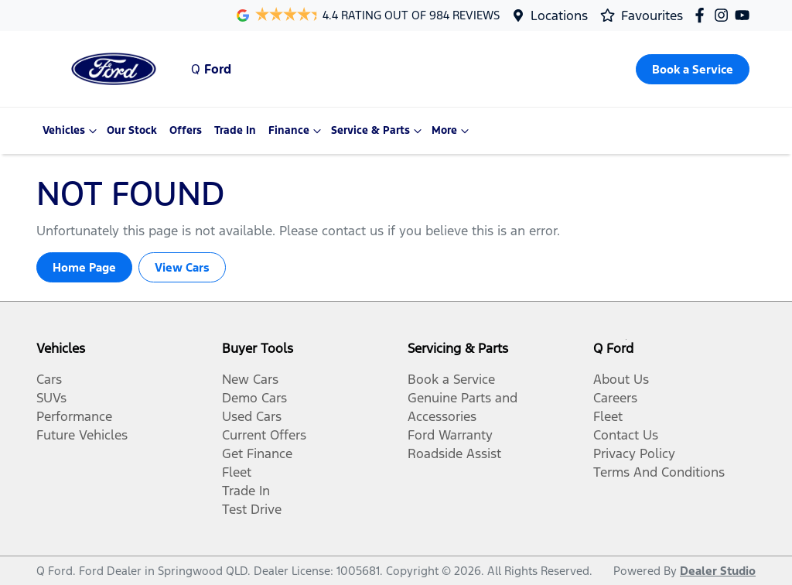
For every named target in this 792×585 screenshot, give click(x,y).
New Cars (250, 379)
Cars (49, 379)
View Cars (182, 267)
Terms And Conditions (659, 472)
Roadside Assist (454, 453)
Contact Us (625, 434)
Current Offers (264, 434)
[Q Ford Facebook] (702, 15)
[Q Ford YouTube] (745, 15)
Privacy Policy (634, 453)
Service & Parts (378, 131)
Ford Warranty (450, 434)
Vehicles (72, 131)
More (452, 131)
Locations (559, 15)
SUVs (51, 397)
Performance (74, 416)
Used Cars (252, 416)
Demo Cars (254, 397)
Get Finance (257, 453)
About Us (621, 379)
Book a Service (451, 379)
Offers (185, 130)
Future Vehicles (82, 434)
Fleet (236, 472)
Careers (615, 397)
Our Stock (132, 130)
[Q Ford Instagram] (724, 15)
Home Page (84, 267)
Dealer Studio (718, 570)
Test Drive (252, 509)
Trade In (235, 130)
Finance (296, 131)
